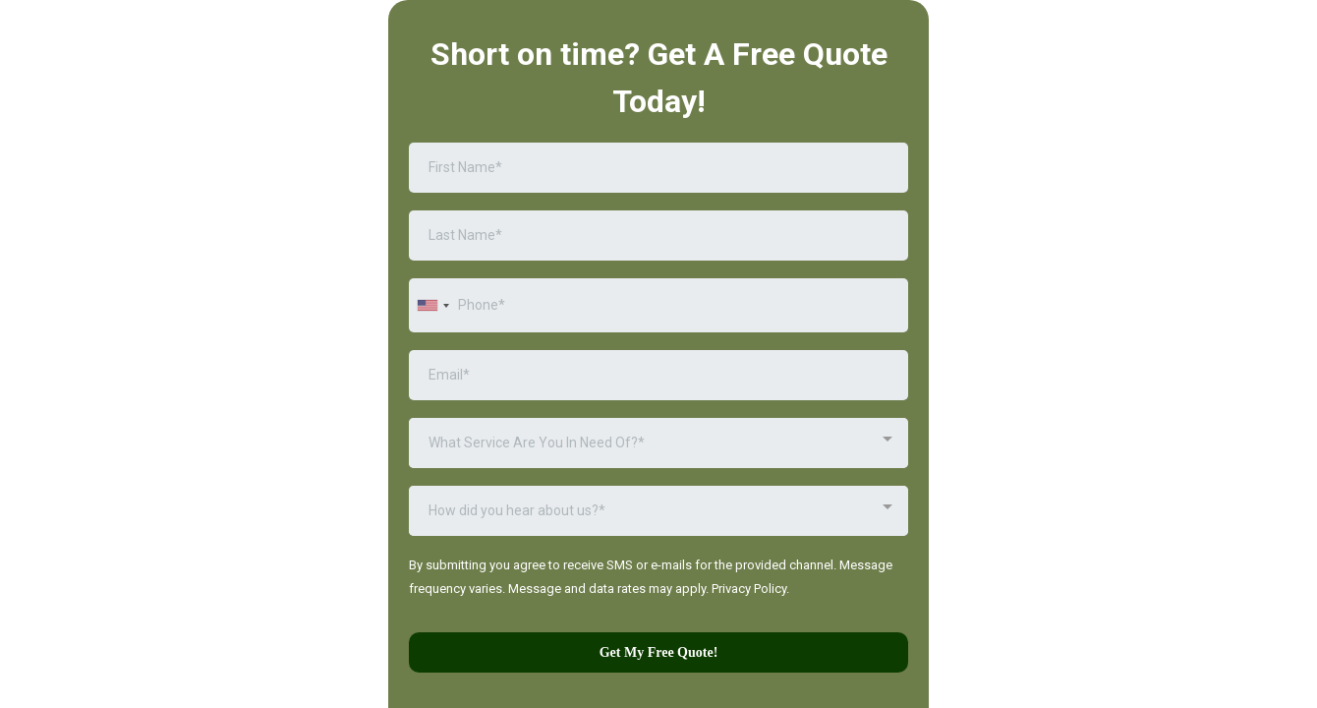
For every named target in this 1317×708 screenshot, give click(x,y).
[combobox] (432, 305)
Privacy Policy (749, 588)
